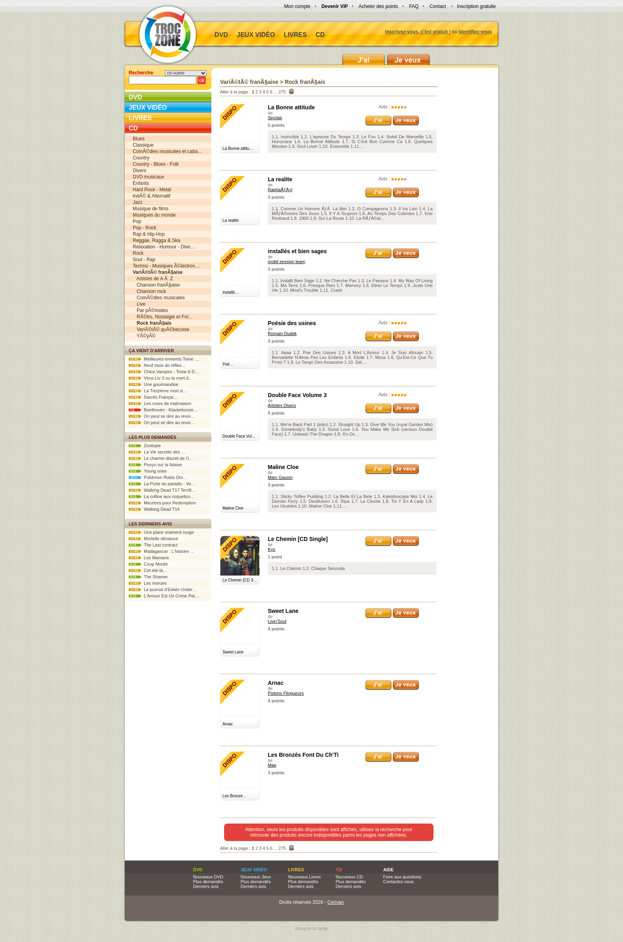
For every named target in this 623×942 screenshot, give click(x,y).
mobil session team (286, 261)
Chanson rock (149, 291)
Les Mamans (149, 557)
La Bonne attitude (291, 107)
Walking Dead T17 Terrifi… (162, 490)
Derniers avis (206, 886)
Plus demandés (208, 881)
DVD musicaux (148, 177)
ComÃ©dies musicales (159, 297)
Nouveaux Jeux (256, 876)
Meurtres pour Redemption (162, 502)
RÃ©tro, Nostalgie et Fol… (163, 317)
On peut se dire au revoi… (162, 416)
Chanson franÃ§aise (156, 285)
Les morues (148, 583)
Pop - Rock (144, 228)
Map (272, 765)
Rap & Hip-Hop (149, 234)
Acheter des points (378, 6)
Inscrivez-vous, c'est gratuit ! (418, 32)
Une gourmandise (153, 384)
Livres (295, 34)
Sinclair (275, 117)
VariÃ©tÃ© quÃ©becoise (161, 329)
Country (141, 158)
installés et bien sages (297, 251)
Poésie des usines (292, 323)
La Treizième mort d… (158, 390)
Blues (139, 138)
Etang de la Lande (311, 928)
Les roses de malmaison (160, 403)
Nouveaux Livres (304, 876)
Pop (137, 221)
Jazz (138, 202)
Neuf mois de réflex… (157, 365)
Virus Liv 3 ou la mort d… (161, 378)
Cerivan (335, 902)
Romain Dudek (282, 333)
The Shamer (148, 576)
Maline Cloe (283, 467)
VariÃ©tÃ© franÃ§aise (249, 82)
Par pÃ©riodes (150, 310)
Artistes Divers (282, 405)
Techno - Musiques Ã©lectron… (166, 266)
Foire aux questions (402, 876)
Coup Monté (148, 564)
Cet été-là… (148, 570)
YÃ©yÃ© (144, 336)
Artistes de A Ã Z (153, 278)
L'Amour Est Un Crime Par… (164, 595)
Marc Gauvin (280, 477)
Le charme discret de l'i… (161, 458)
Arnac (276, 683)
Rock (138, 253)
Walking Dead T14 (154, 509)
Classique (143, 145)
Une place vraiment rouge (161, 532)
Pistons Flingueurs (286, 693)
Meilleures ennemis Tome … (164, 359)
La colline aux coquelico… (162, 496)
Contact (438, 6)
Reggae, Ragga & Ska (156, 240)
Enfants (141, 183)
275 (282, 91)
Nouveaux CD (349, 876)
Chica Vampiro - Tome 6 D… (164, 371)
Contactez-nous (398, 881)
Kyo (271, 549)
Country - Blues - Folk (156, 164)
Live (139, 304)
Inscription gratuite (476, 6)
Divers (139, 170)
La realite (280, 179)
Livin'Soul (277, 621)
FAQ (413, 6)
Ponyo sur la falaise (155, 464)
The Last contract (153, 545)
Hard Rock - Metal (152, 189)
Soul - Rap (144, 259)
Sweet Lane (283, 611)
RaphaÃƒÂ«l (280, 189)
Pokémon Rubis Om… (158, 477)
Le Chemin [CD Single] (298, 539)
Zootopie (145, 445)
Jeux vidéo (256, 34)
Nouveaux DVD (208, 876)
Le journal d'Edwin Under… (163, 589)
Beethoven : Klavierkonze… (163, 409)
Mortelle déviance (153, 538)
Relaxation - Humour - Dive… (164, 247)
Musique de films (150, 208)
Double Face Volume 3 (297, 395)
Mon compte (297, 6)
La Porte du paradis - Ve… (162, 483)
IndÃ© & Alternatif (151, 196)
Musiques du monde (154, 215)
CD (320, 34)
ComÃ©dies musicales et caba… (168, 151)
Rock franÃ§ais (305, 82)
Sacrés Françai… (153, 397)
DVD (221, 34)
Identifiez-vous (475, 32)
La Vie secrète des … (157, 452)
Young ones (148, 471)
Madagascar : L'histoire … (162, 551)
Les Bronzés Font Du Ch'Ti (303, 755)
